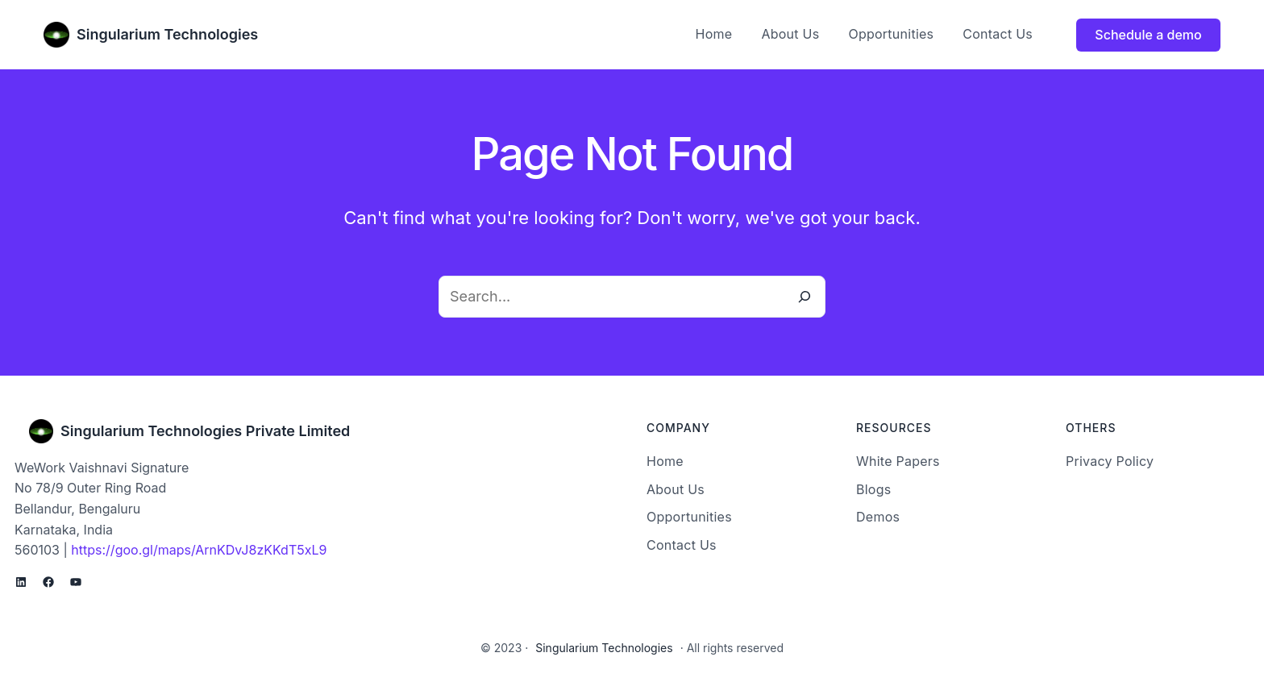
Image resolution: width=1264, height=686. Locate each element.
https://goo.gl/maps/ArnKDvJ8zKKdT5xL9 (198, 550)
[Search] (804, 297)
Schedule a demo (1148, 35)
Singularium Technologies (167, 34)
